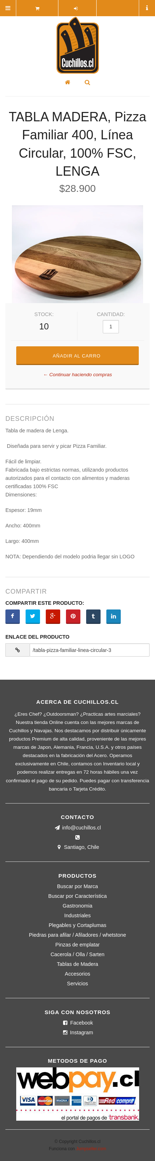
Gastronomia (77, 906)
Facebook (77, 1023)
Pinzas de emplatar (77, 945)
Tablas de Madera (77, 964)
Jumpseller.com (91, 1148)
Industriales (77, 915)
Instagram (77, 1032)
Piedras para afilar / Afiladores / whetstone (77, 935)
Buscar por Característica (77, 896)
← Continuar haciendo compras (77, 374)
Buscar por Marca (77, 886)
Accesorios (77, 974)
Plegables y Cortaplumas (77, 925)
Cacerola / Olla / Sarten (77, 954)
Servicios (77, 983)
